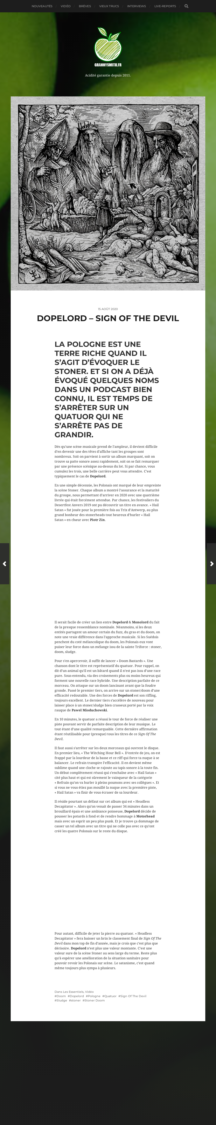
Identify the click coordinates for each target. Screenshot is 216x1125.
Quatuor (110, 996)
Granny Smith (115, 1103)
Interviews (136, 6)
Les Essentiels (73, 992)
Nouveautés (42, 6)
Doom (61, 996)
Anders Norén (117, 1113)
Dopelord (77, 996)
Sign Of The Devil (133, 996)
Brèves (85, 6)
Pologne (94, 996)
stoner (76, 1000)
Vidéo (66, 6)
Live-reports (165, 6)
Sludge (62, 1000)
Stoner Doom (95, 1000)
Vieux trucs (109, 6)
